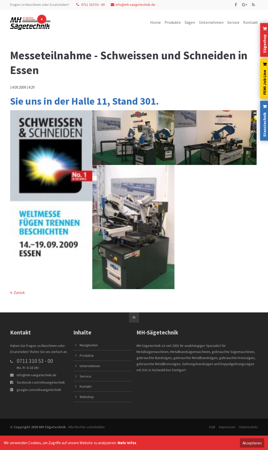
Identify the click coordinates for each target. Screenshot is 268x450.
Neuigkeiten (89, 345)
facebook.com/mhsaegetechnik (41, 382)
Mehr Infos (127, 442)
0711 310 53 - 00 (90, 4)
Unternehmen (90, 366)
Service (85, 376)
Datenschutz (248, 427)
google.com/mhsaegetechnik (39, 389)
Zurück (19, 292)
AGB (212, 427)
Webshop (87, 397)
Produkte (87, 355)
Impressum (227, 427)
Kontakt (86, 386)
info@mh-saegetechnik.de (133, 4)
